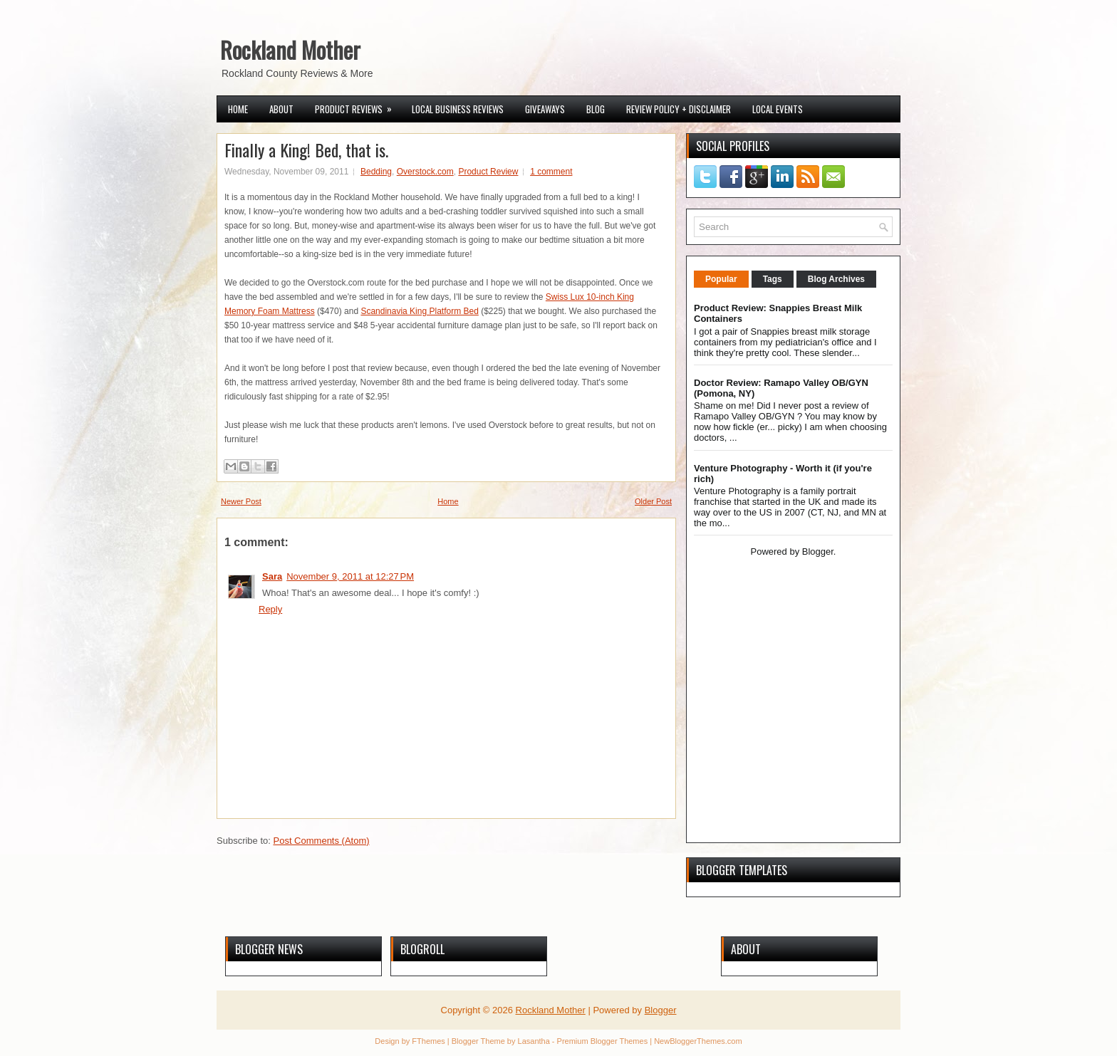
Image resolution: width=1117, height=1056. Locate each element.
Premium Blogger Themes (602, 1041)
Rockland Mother (290, 49)
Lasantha (534, 1041)
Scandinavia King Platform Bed (419, 311)
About (281, 109)
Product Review (488, 172)
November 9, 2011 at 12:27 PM (350, 576)
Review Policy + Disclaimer (678, 109)
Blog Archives (836, 279)
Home (238, 109)
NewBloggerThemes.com (698, 1041)
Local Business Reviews (458, 109)
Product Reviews (358, 106)
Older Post (653, 501)
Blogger (817, 551)
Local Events (777, 109)
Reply (270, 609)
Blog (595, 109)
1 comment (551, 172)
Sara (272, 576)
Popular (721, 279)
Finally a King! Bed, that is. (306, 149)
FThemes (428, 1041)
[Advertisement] (783, 733)
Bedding (376, 172)
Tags (772, 279)
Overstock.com (425, 172)
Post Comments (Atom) (322, 840)
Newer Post (241, 501)
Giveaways (545, 109)
